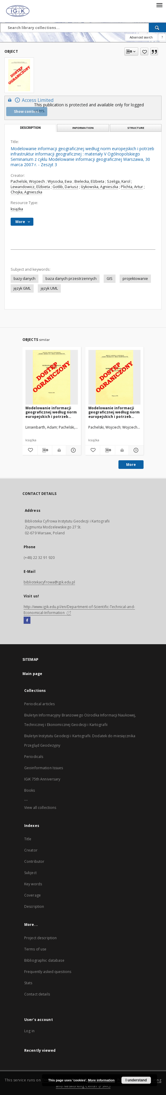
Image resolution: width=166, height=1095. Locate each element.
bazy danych (24, 278)
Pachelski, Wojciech (28, 181)
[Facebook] (27, 620)
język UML (49, 288)
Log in (29, 1030)
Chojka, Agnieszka (26, 192)
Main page (32, 673)
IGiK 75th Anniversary (42, 779)
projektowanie (135, 278)
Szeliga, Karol (118, 181)
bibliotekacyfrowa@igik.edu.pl (49, 582)
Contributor (34, 861)
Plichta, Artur (132, 186)
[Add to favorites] (144, 51)
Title (28, 838)
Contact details (37, 994)
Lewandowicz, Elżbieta (30, 186)
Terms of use (35, 949)
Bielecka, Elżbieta (89, 181)
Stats (28, 982)
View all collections (40, 807)
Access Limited (29, 100)
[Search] (157, 27)
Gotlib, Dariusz (65, 186)
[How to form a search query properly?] (162, 37)
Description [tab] (30, 128)
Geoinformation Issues (43, 767)
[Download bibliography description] (45, 450)
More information (101, 1080)
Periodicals (33, 756)
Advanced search (141, 37)
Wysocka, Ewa (60, 181)
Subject (30, 872)
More (131, 464)
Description (34, 906)
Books (29, 790)
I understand (136, 1080)
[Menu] (159, 4)
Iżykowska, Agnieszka (99, 186)
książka (17, 208)
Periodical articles (39, 703)
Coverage (32, 895)
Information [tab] (83, 128)
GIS (110, 278)
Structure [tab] (135, 128)
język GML (22, 288)
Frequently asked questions (47, 971)
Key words (33, 883)
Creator (31, 850)
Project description (40, 937)
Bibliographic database (44, 960)
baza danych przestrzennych (71, 278)
